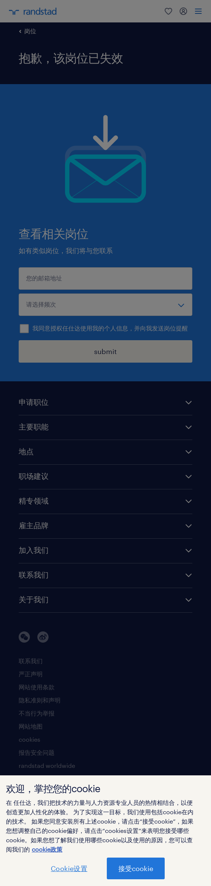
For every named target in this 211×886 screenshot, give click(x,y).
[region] (105, 830)
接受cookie (135, 868)
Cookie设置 (69, 868)
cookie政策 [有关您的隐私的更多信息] (47, 849)
